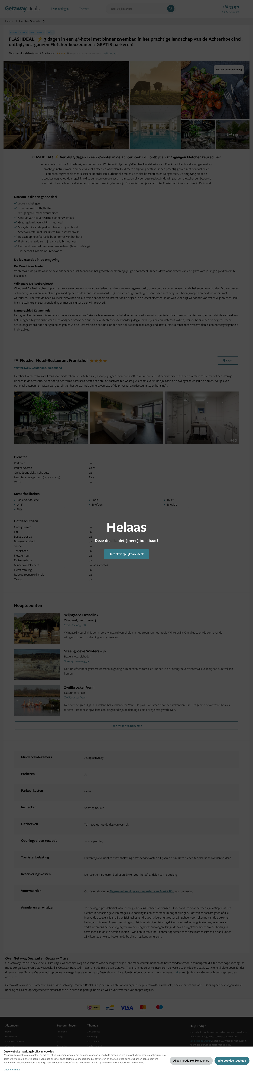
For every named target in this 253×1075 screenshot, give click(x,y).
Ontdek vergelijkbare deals (126, 554)
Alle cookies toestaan (232, 1060)
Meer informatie (12, 1069)
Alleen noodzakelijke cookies (191, 1060)
